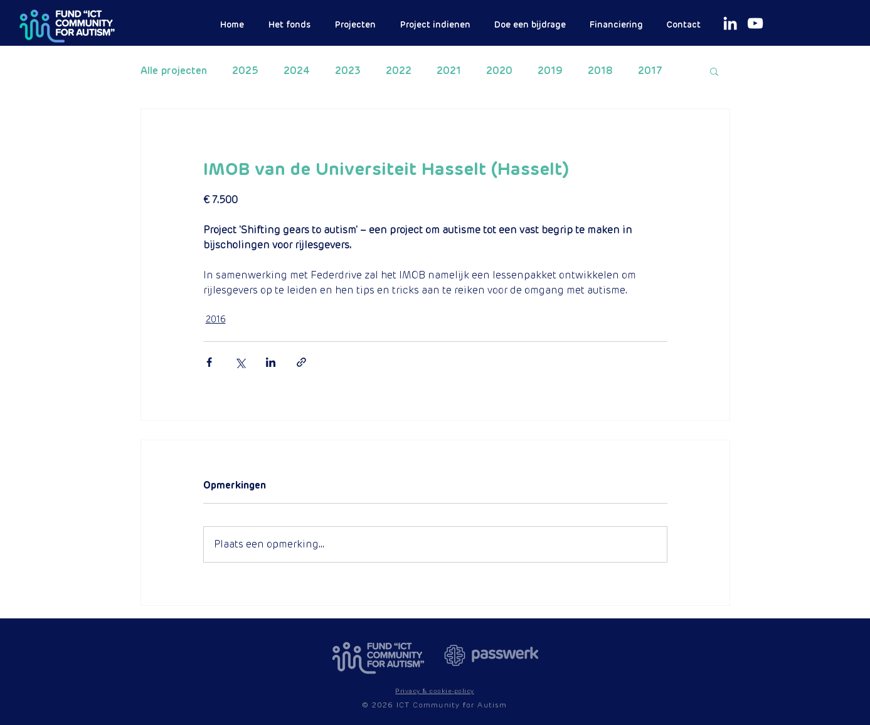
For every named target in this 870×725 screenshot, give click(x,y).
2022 (398, 71)
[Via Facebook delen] (209, 362)
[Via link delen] (301, 362)
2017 (650, 71)
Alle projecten (174, 71)
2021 (449, 71)
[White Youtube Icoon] (755, 23)
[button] (714, 71)
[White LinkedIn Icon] (730, 23)
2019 (550, 71)
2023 (348, 71)
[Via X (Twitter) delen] (240, 362)
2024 (297, 71)
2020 (499, 71)
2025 (245, 71)
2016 (216, 319)
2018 (600, 71)
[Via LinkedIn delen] (271, 362)
